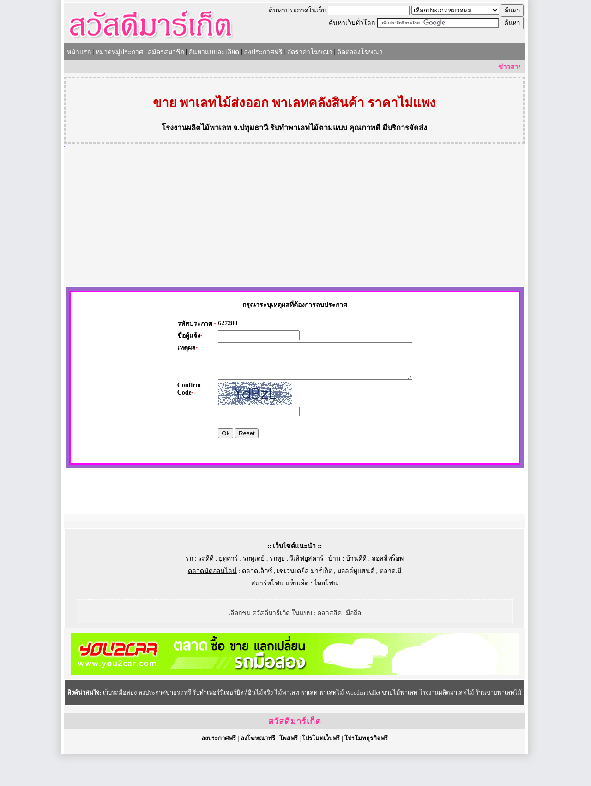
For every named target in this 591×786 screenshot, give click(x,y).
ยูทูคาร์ (228, 590)
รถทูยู (277, 590)
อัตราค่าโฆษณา (309, 52)
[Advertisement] (294, 216)
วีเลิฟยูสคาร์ (306, 590)
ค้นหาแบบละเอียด (213, 52)
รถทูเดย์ (254, 590)
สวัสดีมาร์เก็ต (294, 753)
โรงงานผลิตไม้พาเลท (196, 127)
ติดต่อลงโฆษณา (360, 52)
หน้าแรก (79, 52)
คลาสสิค (329, 644)
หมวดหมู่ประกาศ (119, 52)
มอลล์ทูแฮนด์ (355, 602)
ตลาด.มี (391, 602)
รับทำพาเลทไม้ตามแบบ (308, 127)
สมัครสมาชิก (166, 52)
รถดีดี (206, 590)
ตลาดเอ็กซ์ (257, 602)
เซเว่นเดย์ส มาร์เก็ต (304, 602)
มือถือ (353, 644)
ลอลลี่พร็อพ (388, 590)
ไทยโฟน (326, 615)
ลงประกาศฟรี (263, 52)
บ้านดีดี (356, 590)
